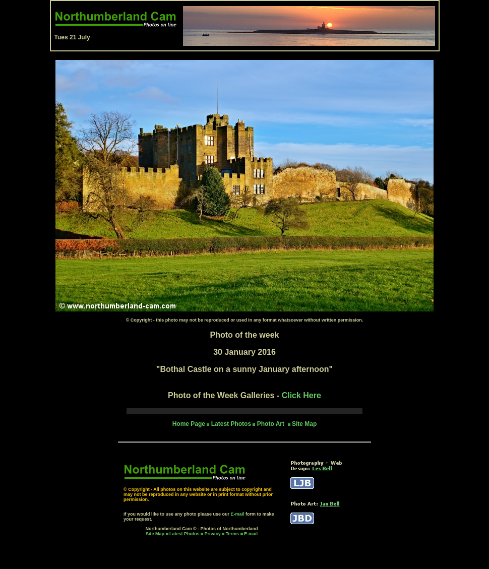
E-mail (237, 514)
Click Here (301, 395)
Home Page (188, 423)
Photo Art (271, 423)
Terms (232, 533)
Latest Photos (184, 533)
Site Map (304, 423)
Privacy (213, 533)
